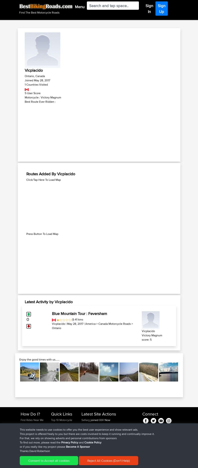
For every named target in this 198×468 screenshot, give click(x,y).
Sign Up (161, 8)
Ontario (56, 328)
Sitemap (54, 463)
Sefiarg (86, 420)
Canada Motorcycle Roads (114, 324)
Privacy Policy (68, 463)
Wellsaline (87, 428)
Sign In (149, 8)
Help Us (55, 446)
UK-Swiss (118, 433)
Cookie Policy (86, 463)
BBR (101, 420)
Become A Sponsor (32, 441)
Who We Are (58, 437)
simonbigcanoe (90, 433)
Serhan (85, 446)
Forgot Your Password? (27, 435)
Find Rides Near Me (32, 420)
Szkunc (86, 424)
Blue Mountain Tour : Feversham (79, 313)
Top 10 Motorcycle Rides (61, 422)
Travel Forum (58, 428)
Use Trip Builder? (30, 424)
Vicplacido (58, 324)
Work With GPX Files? (33, 428)
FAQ (23, 446)
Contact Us (57, 441)
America (90, 324)
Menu (80, 7)
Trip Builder (57, 433)
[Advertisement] (99, 131)
